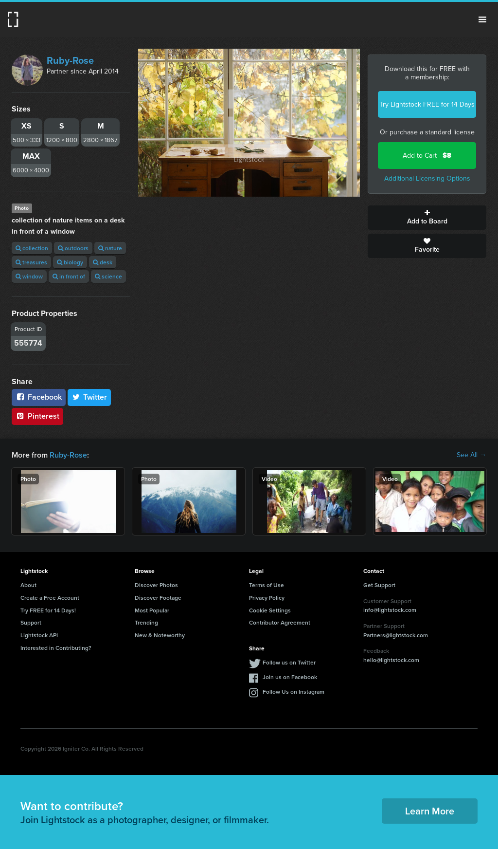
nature (110, 248)
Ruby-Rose (70, 60)
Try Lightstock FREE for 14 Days (427, 104)
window (29, 276)
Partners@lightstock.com (395, 635)
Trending (146, 622)
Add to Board (427, 217)
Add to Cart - (427, 155)
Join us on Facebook (290, 677)
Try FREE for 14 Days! (48, 610)
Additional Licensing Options (427, 178)
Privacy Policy (267, 597)
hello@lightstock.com (391, 660)
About (28, 585)
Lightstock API (39, 635)
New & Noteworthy (160, 635)
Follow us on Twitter (289, 662)
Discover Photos (156, 585)
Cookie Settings (270, 610)
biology (70, 262)
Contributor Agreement (279, 622)
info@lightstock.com (389, 610)
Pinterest (37, 416)
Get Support (379, 585)
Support (30, 622)
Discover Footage (158, 597)
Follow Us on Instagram (293, 691)
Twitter (89, 397)
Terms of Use (266, 585)
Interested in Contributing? (55, 648)
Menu (482, 19)
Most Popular (152, 610)
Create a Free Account (49, 597)
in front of (69, 276)
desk (102, 262)
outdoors (73, 248)
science (108, 276)
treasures (31, 262)
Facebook (39, 397)
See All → (471, 455)
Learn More (429, 811)
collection (32, 248)
